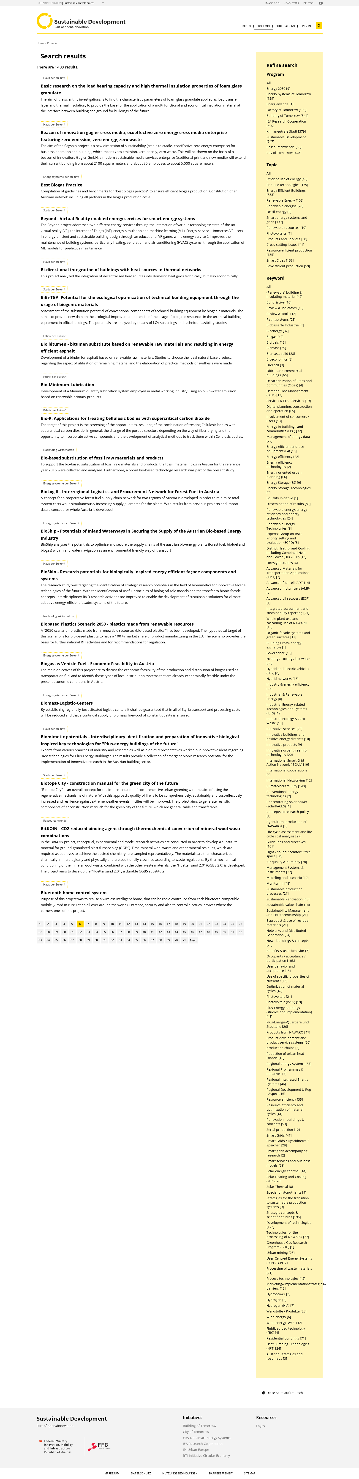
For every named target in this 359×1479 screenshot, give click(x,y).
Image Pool (273, 3)
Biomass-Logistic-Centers (67, 703)
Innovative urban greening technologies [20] (287, 752)
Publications (285, 26)
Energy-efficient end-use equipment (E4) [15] (285, 449)
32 (80, 932)
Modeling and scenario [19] (288, 878)
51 (232, 932)
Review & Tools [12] (281, 314)
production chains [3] (283, 1048)
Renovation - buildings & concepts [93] (285, 1122)
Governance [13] (279, 653)
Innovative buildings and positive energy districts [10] (288, 737)
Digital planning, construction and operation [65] (289, 409)
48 (208, 932)
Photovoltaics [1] (279, 233)
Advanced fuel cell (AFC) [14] (288, 583)
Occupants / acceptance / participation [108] (286, 958)
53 (40, 940)
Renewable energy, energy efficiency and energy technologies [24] (287, 514)
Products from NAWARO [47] (288, 1032)
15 (152, 924)
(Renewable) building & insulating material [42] (284, 294)
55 (56, 940)
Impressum (112, 1473)
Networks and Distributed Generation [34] (286, 933)
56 (64, 940)
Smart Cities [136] (280, 260)
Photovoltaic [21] (279, 997)
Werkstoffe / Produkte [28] (287, 1311)
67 (152, 940)
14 (144, 924)
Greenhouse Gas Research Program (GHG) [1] (287, 1245)
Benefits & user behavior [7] (288, 951)
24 (224, 924)
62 (112, 940)
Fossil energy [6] (279, 212)
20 (192, 924)
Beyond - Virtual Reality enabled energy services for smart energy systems (118, 218)
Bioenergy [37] (278, 331)
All (269, 83)
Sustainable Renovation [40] (288, 899)
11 (120, 924)
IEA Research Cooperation (203, 1443)
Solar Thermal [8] (280, 1187)
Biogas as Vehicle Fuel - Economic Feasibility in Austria (97, 663)
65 (136, 940)
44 (176, 932)
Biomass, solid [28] (281, 354)
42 (160, 932)
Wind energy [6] (279, 1317)
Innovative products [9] (284, 745)
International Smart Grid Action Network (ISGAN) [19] (288, 762)
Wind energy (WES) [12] (284, 1323)
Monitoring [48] (278, 883)
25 (232, 924)
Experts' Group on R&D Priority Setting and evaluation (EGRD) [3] (284, 538)
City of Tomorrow (196, 1432)
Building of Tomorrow (199, 1426)
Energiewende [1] (280, 104)
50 (224, 932)
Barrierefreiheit (221, 1473)
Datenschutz (141, 1473)
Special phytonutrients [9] (286, 1192)
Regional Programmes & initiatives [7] (285, 1071)
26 (240, 924)
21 (200, 924)
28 (48, 932)
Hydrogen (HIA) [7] (280, 1306)
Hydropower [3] (278, 1294)
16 (160, 924)
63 (120, 940)
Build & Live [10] (279, 302)
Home (40, 43)
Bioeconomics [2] (280, 359)
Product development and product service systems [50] (288, 1040)
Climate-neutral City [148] (286, 786)
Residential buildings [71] (286, 1338)
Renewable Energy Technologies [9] (281, 526)
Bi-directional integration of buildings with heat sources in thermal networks (121, 269)
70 (176, 940)
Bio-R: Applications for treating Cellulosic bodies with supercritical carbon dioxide (125, 418)
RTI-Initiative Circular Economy (206, 1455)
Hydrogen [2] (276, 1300)
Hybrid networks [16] (283, 679)
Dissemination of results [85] (289, 504)
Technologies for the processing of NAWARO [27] (288, 1234)
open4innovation (50, 3)
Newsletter (291, 3)
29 (56, 932)
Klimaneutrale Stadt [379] (286, 131)
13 (136, 924)
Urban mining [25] (281, 1253)
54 (48, 940)
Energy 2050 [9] (278, 89)
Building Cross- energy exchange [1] (284, 645)
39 (136, 932)
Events (305, 26)
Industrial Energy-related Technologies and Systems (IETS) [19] (287, 709)
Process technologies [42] (286, 1279)
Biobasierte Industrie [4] (285, 325)
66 (144, 940)
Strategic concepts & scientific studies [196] (284, 1215)
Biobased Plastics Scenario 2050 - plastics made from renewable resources (117, 624)
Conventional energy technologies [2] (282, 794)
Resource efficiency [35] (285, 1099)
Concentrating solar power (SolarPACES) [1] (287, 804)
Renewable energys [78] (285, 206)
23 (216, 924)
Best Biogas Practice (61, 185)
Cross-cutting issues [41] (285, 245)
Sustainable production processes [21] (284, 891)
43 (168, 932)
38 (128, 932)
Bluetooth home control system (74, 892)
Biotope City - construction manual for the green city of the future (109, 783)
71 (184, 940)
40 (144, 932)
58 (80, 940)
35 (104, 932)
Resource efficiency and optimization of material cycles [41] (285, 1109)
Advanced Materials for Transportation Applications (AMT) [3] (288, 572)
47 (200, 932)
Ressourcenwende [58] (284, 147)
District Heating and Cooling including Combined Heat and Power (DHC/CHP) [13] (288, 552)
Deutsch (309, 3)
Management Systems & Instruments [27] (285, 870)
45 (184, 932)
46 (192, 932)
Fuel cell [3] (275, 365)
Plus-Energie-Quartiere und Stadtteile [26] (288, 1024)
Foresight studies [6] (282, 563)
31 (72, 932)
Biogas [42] (275, 337)
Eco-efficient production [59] (288, 266)
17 (168, 924)
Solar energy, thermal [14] (286, 1171)
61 (104, 940)
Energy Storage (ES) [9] (284, 483)
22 (208, 924)
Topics (246, 26)
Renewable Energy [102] (285, 200)
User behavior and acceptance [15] (281, 968)
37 (120, 932)
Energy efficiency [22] (283, 457)
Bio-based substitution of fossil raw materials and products (102, 458)
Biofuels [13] (276, 342)
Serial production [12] (283, 1130)
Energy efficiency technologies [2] (279, 464)
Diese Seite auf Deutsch (282, 1393)
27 (40, 932)
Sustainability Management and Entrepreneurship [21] (288, 912)
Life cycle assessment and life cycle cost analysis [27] (289, 834)
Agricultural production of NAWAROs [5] (286, 824)
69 (168, 940)
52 (240, 932)
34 (96, 932)
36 (112, 932)
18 (176, 924)
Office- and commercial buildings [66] (284, 373)
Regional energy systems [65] (289, 1064)
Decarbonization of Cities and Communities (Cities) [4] (289, 383)
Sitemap (250, 1473)
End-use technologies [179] (287, 185)
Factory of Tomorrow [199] (287, 110)
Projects (263, 26)
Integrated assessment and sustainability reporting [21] (288, 611)
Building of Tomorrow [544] (287, 116)
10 (112, 924)
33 (88, 932)
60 (96, 940)
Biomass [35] (276, 348)
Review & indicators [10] (285, 308)
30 (64, 932)
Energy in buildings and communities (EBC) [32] (285, 429)
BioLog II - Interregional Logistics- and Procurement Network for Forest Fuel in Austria (130, 491)
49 (216, 932)
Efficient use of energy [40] (287, 179)
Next (193, 940)
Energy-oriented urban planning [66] (284, 474)
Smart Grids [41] (279, 1135)
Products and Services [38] (287, 239)
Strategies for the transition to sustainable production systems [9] (288, 1202)
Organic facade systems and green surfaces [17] (288, 635)
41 (152, 932)
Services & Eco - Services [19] (289, 401)
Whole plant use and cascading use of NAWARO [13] (287, 623)
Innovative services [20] (284, 729)
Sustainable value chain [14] (288, 905)
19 (184, 924)
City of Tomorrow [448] (284, 153)
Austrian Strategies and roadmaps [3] (285, 1356)
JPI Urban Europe (196, 1449)
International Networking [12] (289, 780)
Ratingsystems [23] (281, 319)
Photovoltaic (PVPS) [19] (284, 1002)
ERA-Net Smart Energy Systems (207, 1437)
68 (160, 940)
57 (72, 940)
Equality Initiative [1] (282, 498)
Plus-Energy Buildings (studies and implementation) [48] (289, 1012)
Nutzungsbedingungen (180, 1473)
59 (88, 940)
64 (128, 940)
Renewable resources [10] (286, 228)
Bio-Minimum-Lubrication (67, 384)
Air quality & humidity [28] (287, 862)
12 (128, 924)
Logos (260, 1426)
